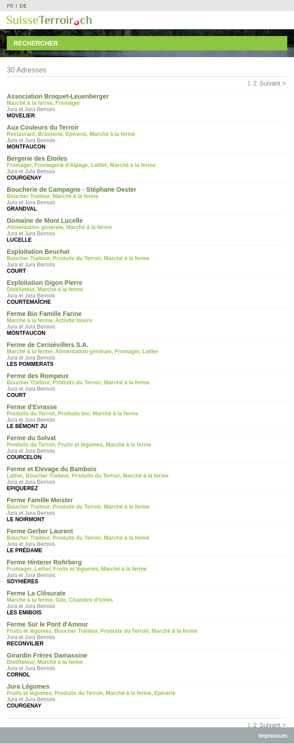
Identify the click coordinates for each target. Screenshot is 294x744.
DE (23, 5)
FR (10, 5)
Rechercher (36, 43)
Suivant (269, 83)
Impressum (272, 736)
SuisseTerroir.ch (49, 20)
